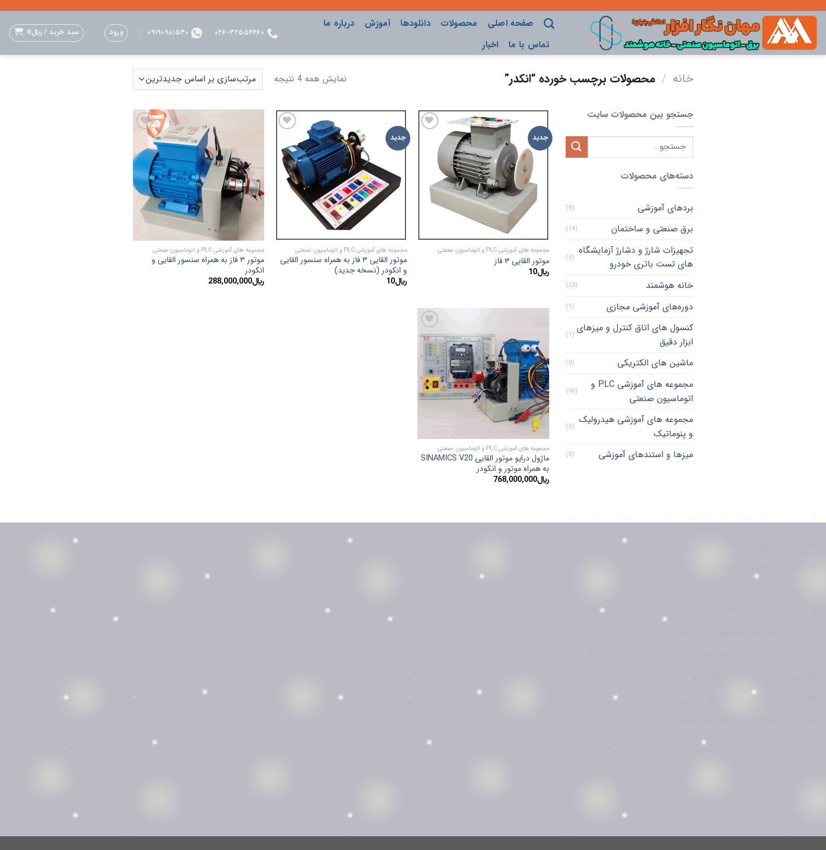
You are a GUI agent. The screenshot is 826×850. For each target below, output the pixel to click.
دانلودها (415, 23)
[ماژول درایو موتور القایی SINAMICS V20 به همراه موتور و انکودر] (483, 374)
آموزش (378, 23)
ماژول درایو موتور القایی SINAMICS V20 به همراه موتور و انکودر (485, 464)
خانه (683, 79)
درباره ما (339, 23)
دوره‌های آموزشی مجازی (649, 307)
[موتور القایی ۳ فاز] (483, 175)
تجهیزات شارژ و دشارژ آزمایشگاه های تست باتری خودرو (636, 257)
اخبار (490, 45)
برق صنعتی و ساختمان (652, 229)
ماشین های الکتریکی (655, 363)
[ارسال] (577, 147)
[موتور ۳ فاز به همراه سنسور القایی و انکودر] (199, 175)
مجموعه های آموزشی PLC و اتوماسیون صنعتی (642, 391)
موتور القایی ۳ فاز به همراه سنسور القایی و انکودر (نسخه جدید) (343, 265)
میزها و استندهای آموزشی (646, 455)
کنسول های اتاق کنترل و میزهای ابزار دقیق (635, 335)
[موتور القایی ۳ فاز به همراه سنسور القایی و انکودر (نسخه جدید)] (341, 175)
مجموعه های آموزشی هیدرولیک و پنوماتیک (636, 427)
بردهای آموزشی (665, 208)
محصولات (459, 23)
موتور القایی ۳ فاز (521, 262)
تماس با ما (529, 45)
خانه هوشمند (669, 285)
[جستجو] (549, 23)
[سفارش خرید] (198, 79)
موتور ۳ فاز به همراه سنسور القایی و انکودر (208, 265)
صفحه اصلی (511, 23)
